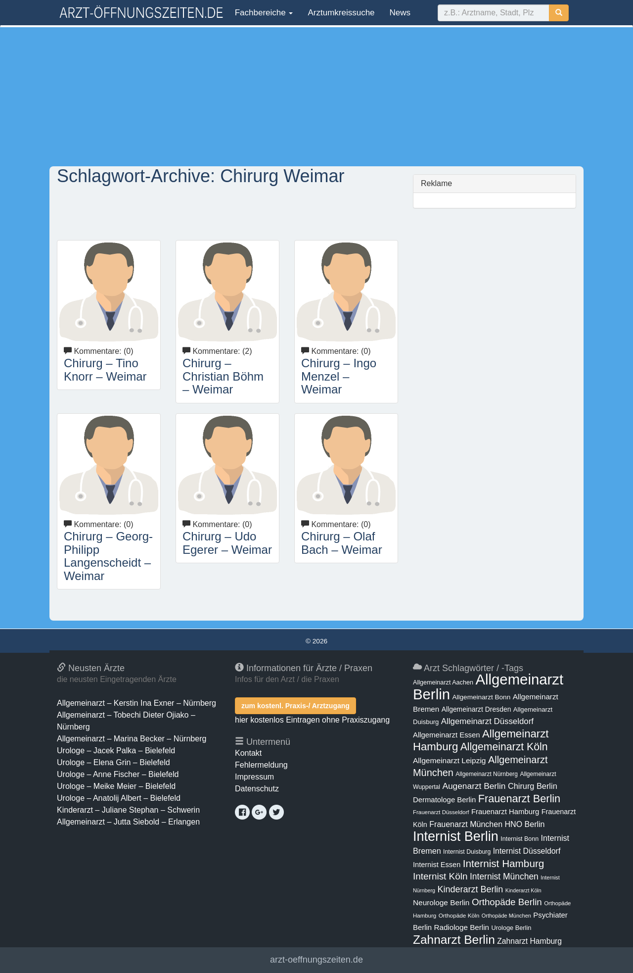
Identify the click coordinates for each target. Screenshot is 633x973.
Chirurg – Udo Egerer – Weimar (227, 543)
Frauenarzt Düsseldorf (441, 812)
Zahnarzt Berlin (454, 939)
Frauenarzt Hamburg (505, 812)
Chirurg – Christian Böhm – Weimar (223, 376)
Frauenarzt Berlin (519, 798)
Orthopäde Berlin (507, 902)
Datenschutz (257, 788)
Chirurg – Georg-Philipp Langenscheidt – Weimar (108, 556)
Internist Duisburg (467, 851)
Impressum (254, 777)
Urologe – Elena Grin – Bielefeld (113, 762)
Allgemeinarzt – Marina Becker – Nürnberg (131, 738)
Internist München (504, 876)
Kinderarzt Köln (523, 890)
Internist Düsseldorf (527, 851)
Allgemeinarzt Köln (504, 746)
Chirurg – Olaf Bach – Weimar (341, 543)
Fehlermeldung (261, 765)
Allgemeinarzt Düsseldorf (487, 721)
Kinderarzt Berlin (470, 889)
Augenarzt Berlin (473, 786)
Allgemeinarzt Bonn (481, 697)
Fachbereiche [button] (262, 12)
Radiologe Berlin (461, 927)
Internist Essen (436, 865)
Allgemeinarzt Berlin (488, 686)
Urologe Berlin (512, 927)
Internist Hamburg (503, 863)
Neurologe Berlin (441, 902)
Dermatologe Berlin (444, 800)
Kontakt (248, 753)
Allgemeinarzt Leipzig (449, 760)
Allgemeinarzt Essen (446, 735)
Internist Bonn (519, 838)
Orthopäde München (506, 916)
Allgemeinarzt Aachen (443, 682)
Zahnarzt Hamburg (529, 941)
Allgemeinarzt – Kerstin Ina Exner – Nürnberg (136, 703)
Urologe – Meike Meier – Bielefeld (116, 786)
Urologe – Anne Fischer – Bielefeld (118, 774)
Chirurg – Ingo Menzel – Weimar (338, 376)
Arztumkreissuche (341, 12)
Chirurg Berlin (532, 785)
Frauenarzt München (465, 824)
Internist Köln (440, 876)
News (400, 12)
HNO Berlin (525, 824)
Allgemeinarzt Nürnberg (486, 774)
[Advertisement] (316, 96)
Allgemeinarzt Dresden (476, 709)
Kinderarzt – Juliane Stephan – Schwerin (128, 810)
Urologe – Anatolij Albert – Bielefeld (119, 798)
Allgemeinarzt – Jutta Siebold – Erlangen (128, 822)
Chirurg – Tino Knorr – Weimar (105, 369)
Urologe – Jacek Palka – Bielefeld (116, 750)
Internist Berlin (455, 836)
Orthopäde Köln (459, 915)
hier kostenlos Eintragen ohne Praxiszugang (312, 720)
